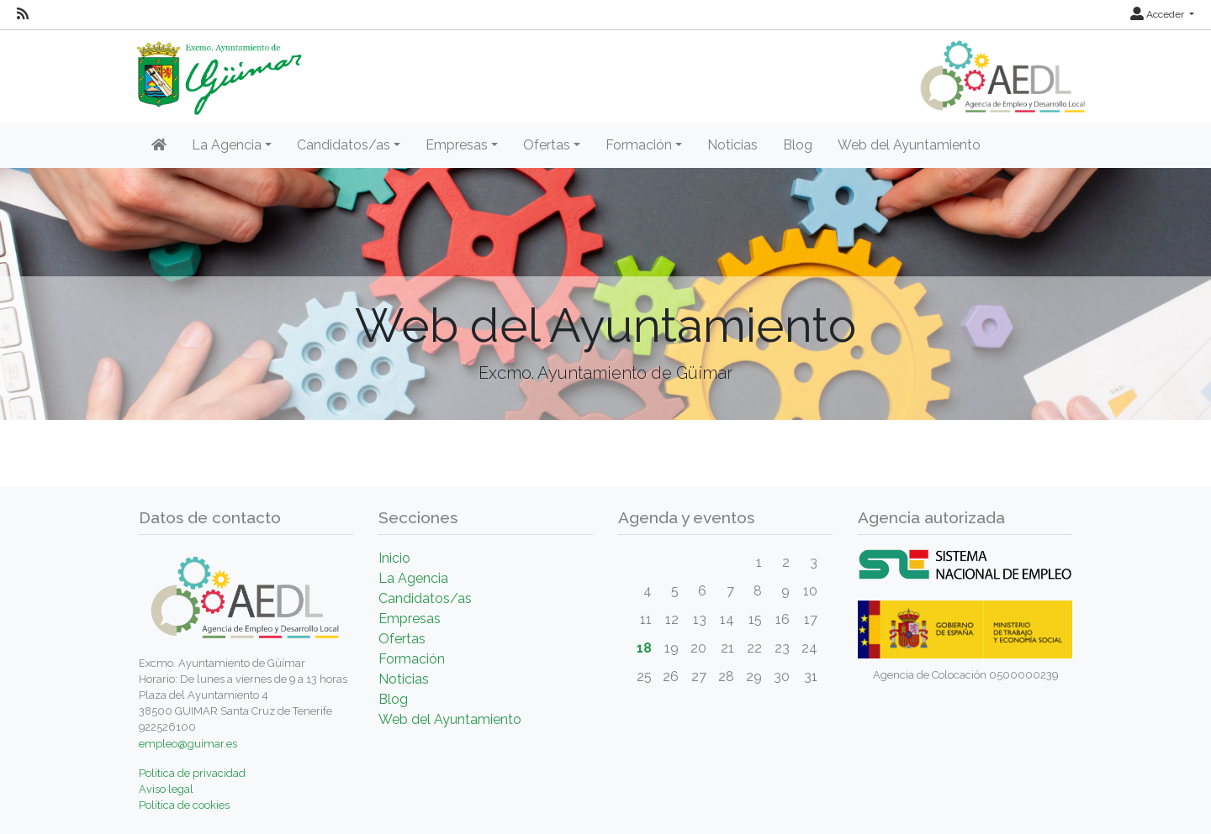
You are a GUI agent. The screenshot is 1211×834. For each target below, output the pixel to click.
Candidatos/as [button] (343, 145)
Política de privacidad (192, 773)
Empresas (409, 619)
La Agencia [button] (227, 145)
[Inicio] (159, 145)
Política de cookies (184, 805)
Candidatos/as (425, 598)
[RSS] (23, 14)
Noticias (732, 145)
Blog (797, 145)
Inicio (394, 558)
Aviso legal (166, 789)
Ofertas (402, 639)
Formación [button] (639, 145)
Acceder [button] (1158, 14)
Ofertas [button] (546, 145)
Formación (411, 659)
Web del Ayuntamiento (909, 145)
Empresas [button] (457, 145)
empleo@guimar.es (188, 743)
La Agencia (413, 578)
